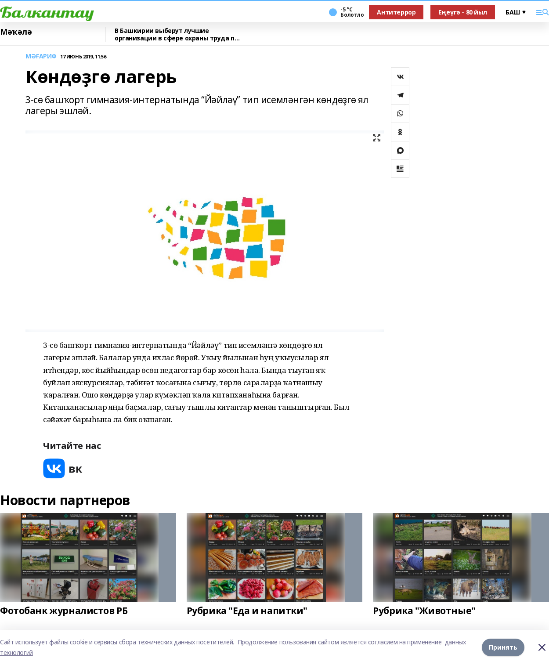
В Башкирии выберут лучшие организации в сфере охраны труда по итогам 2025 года (176, 34)
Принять (503, 647)
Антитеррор (396, 12)
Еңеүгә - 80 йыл (462, 12)
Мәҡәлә (16, 32)
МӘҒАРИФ (41, 56)
